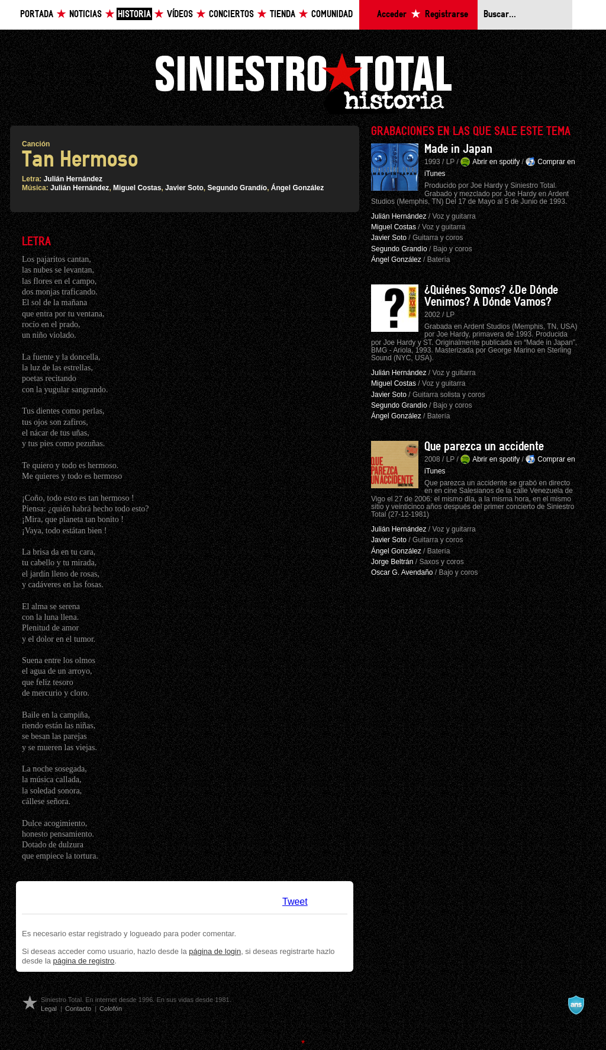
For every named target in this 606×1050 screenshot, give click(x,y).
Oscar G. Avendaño (402, 572)
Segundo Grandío (237, 188)
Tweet (295, 902)
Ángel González (297, 188)
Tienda (282, 14)
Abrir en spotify (496, 162)
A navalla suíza (576, 1004)
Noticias (85, 14)
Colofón (110, 1008)
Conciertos (231, 14)
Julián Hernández (73, 179)
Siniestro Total (303, 82)
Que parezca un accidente (484, 446)
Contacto (78, 1008)
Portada (36, 14)
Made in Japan (458, 149)
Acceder (392, 14)
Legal (49, 1008)
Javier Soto (184, 188)
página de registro (84, 960)
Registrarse (446, 14)
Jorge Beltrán (392, 562)
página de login (215, 951)
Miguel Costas (137, 188)
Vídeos (180, 14)
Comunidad (332, 14)
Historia (134, 14)
